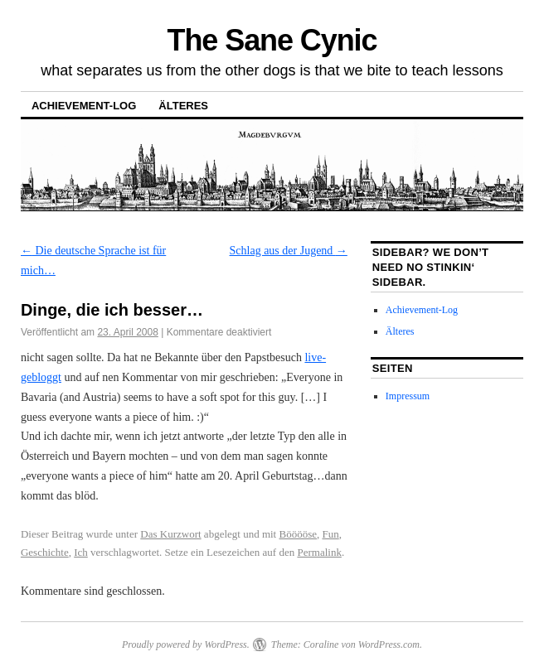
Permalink (319, 552)
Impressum (408, 396)
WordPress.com (389, 644)
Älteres (183, 105)
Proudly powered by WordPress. (186, 644)
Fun (330, 534)
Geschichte (45, 552)
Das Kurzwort (170, 534)
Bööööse (298, 534)
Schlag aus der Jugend (288, 250)
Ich (81, 552)
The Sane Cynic (272, 40)
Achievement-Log (84, 105)
